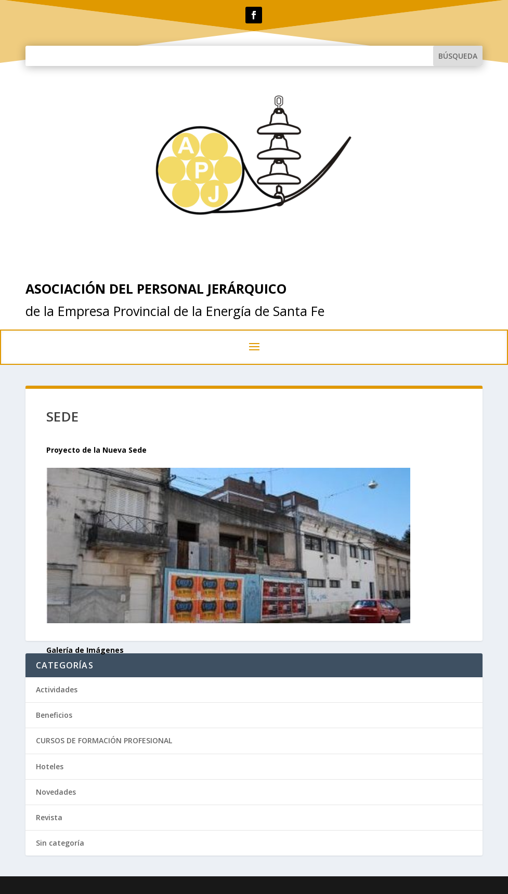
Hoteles (49, 766)
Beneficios (54, 715)
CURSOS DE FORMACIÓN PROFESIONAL (104, 740)
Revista (49, 817)
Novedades (56, 792)
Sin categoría (60, 843)
